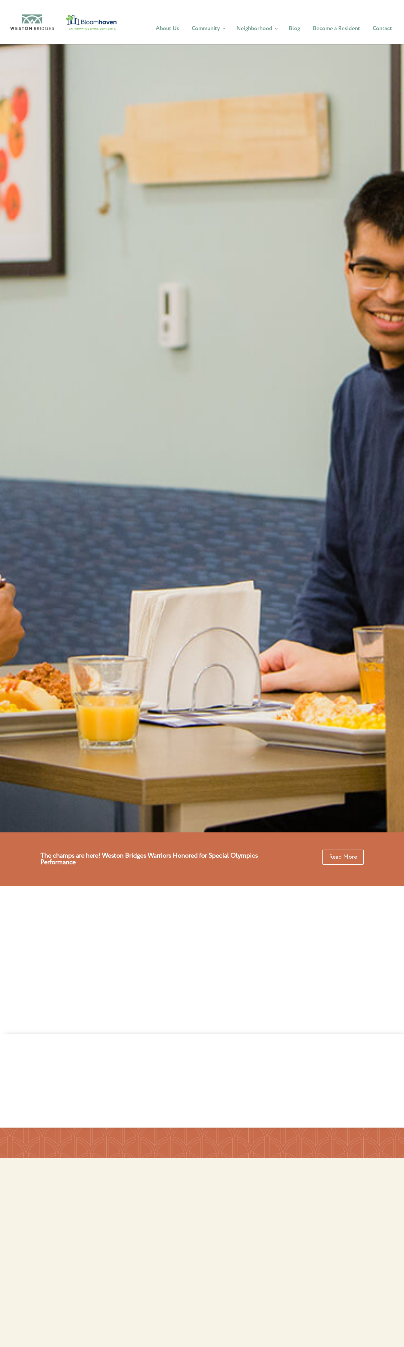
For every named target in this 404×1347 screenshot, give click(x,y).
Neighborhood (254, 30)
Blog (294, 30)
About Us (167, 30)
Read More (343, 857)
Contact (382, 30)
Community (206, 30)
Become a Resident (336, 30)
